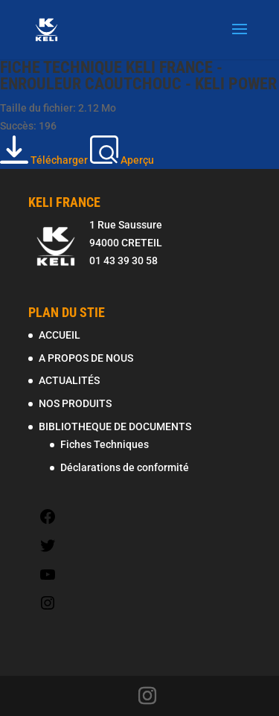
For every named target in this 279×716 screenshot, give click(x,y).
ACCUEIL (59, 335)
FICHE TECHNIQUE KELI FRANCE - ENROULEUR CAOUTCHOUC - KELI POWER (138, 75)
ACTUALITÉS (69, 380)
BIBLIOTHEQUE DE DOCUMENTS (115, 426)
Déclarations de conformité (124, 467)
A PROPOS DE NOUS (86, 358)
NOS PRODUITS (75, 403)
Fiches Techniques (104, 444)
